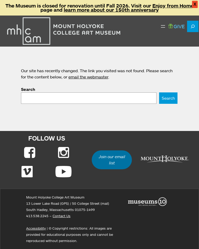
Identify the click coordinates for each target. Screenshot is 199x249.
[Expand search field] (192, 26)
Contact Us (61, 216)
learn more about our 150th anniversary (111, 10)
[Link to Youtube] (63, 171)
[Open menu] (163, 26)
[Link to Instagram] (63, 152)
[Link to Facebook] (29, 152)
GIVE (176, 26)
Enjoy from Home (173, 6)
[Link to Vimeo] (27, 171)
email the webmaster (88, 76)
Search (28, 89)
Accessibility (36, 228)
